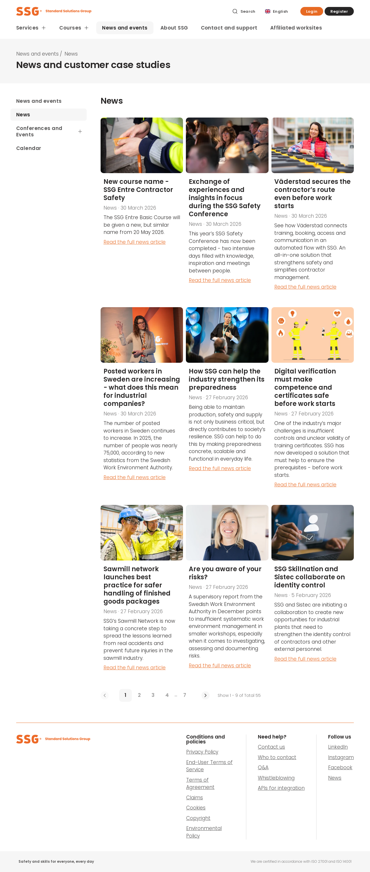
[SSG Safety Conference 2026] (227, 208)
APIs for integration (281, 788)
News (334, 777)
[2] (139, 695)
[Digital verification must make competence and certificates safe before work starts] (312, 402)
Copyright (198, 818)
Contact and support (229, 27)
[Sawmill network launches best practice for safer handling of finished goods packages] (142, 592)
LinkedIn (338, 746)
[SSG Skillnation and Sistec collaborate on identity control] (312, 592)
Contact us (271, 746)
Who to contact (277, 757)
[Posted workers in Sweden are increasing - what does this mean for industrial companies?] (142, 402)
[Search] (243, 11)
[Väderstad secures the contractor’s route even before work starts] (312, 208)
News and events (124, 27)
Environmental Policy (204, 832)
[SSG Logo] (121, 11)
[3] (153, 695)
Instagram (341, 757)
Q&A (263, 767)
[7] (184, 695)
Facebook (340, 767)
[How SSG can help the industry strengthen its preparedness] (227, 402)
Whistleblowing (276, 777)
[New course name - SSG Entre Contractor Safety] (142, 208)
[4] (167, 695)
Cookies (196, 807)
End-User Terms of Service (209, 766)
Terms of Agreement (200, 783)
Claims (194, 797)
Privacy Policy (202, 751)
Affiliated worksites (296, 27)
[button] (311, 11)
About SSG (174, 27)
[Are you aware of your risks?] (227, 592)
